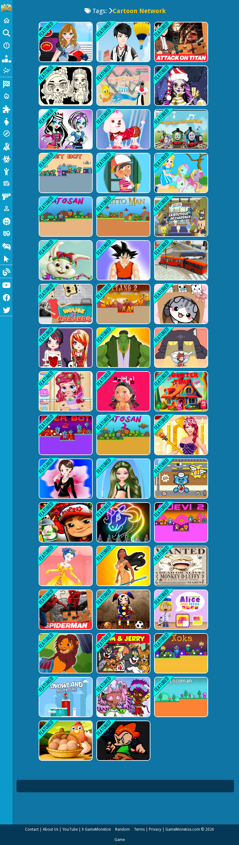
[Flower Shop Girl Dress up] (65, 485)
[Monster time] (180, 396)
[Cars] (6, 183)
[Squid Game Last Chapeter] (122, 396)
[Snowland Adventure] (65, 707)
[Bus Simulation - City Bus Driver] (180, 263)
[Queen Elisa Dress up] (180, 441)
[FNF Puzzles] (122, 751)
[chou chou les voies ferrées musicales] (180, 130)
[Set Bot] (65, 175)
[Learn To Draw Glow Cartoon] (122, 529)
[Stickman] (6, 171)
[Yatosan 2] (122, 441)
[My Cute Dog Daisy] (122, 130)
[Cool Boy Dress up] (122, 42)
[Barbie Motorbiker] (122, 485)
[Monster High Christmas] (180, 86)
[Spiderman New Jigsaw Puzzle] (65, 618)
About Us (50, 829)
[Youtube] (6, 284)
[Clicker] (6, 258)
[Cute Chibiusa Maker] (122, 707)
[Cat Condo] (180, 308)
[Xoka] (180, 662)
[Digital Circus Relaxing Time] (122, 618)
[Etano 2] (122, 308)
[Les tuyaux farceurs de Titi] (122, 86)
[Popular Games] (6, 58)
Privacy (155, 829)
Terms (139, 829)
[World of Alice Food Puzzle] (180, 618)
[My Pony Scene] (180, 175)
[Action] (6, 96)
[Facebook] (6, 297)
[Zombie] (6, 158)
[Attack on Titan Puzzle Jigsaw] (180, 42)
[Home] (6, 20)
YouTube (70, 829)
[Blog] (6, 271)
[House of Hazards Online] (65, 308)
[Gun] (6, 196)
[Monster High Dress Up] (65, 130)
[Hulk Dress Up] (122, 352)
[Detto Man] (122, 219)
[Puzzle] (6, 108)
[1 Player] (6, 208)
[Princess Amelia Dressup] (65, 574)
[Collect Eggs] (65, 751)
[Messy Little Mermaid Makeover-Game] (65, 396)
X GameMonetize (96, 829)
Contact (32, 829)
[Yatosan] (65, 219)
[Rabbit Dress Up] (65, 263)
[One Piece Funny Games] (180, 574)
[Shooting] (6, 146)
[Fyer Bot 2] (65, 441)
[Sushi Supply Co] (180, 485)
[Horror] (6, 221)
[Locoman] (180, 707)
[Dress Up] (6, 121)
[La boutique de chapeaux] (180, 219)
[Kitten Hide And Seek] (180, 352)
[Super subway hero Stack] (65, 529)
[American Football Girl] (65, 42)
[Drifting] (6, 246)
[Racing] (6, 83)
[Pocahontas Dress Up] (122, 574)
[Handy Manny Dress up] (122, 175)
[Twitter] (6, 309)
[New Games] (6, 45)
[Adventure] (6, 133)
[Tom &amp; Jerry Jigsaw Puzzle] (122, 662)
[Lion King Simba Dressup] (65, 662)
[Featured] (6, 70)
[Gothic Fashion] (65, 352)
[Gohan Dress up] (122, 263)
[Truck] (6, 233)
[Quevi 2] (180, 529)
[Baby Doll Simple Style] (65, 86)
